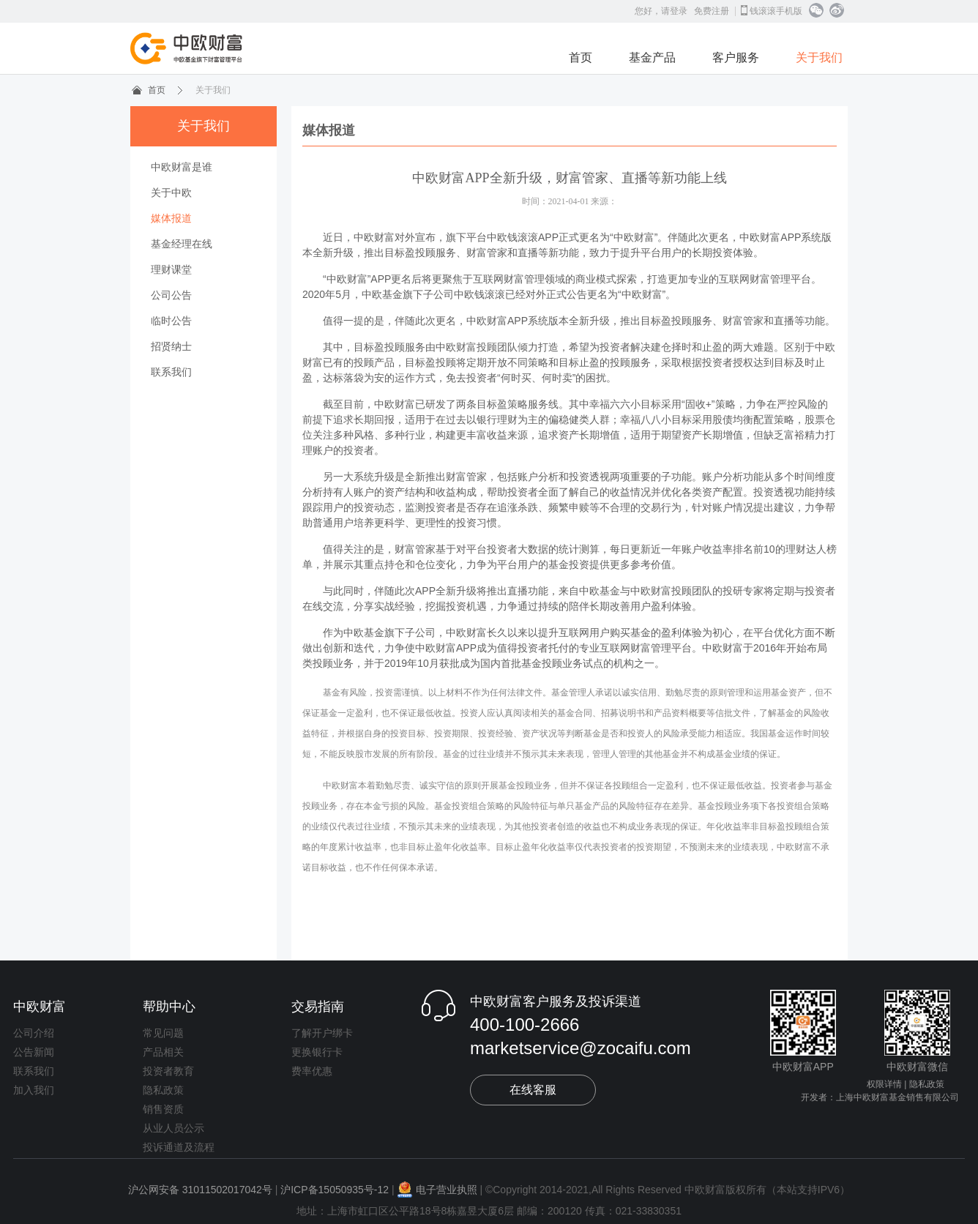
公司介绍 (33, 1033)
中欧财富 (39, 1006)
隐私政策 (163, 1090)
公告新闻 (33, 1052)
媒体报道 (171, 218)
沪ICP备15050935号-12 (334, 1189)
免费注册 (711, 11)
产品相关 (163, 1052)
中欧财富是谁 (181, 167)
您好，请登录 (661, 11)
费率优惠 (311, 1071)
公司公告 (171, 295)
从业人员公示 (173, 1128)
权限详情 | (886, 1084)
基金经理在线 (181, 244)
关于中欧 (171, 192)
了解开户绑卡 (322, 1033)
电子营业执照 (437, 1189)
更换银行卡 (317, 1052)
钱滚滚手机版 (771, 10)
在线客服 (532, 1089)
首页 (580, 57)
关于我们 (819, 57)
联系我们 (171, 372)
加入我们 (33, 1090)
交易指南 (317, 1006)
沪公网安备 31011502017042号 (200, 1189)
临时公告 (171, 320)
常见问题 (163, 1033)
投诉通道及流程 (178, 1147)
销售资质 (163, 1109)
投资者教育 (168, 1071)
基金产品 (652, 57)
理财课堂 (171, 269)
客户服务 (735, 57)
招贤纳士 (171, 346)
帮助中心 (169, 1006)
